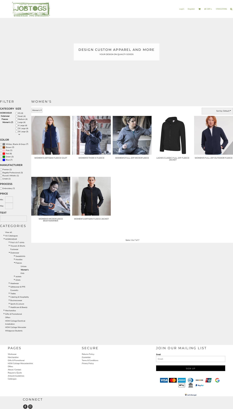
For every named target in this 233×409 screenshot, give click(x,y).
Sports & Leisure (17, 304)
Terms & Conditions (90, 360)
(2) (8, 147)
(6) (7, 153)
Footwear (14, 249)
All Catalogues (11, 235)
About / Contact (14, 369)
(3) (8, 156)
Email (158, 354)
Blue (8, 160)
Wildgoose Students (14, 330)
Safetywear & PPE (17, 287)
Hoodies (19, 259)
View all (8, 232)
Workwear (12, 354)
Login (181, 9)
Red (7, 153)
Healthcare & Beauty (18, 307)
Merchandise (10, 310)
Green (8, 156)
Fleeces (5, 119)
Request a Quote (15, 373)
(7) (15, 144)
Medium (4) (23, 119)
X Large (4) (22, 125)
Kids (22, 273)
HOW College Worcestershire (20, 363)
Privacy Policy (88, 363)
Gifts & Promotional (13, 314)
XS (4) (20, 113)
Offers (7, 317)
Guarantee (86, 357)
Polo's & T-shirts (17, 242)
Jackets (18, 276)
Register (191, 9)
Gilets (17, 280)
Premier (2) (7, 169)
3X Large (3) (23, 131)
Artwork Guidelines (16, 376)
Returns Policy (88, 354)
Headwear (14, 283)
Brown (8, 147)
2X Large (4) (23, 128)
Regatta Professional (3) (13, 172)
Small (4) (22, 116)
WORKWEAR (6, 113)
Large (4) (21, 122)
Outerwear (5, 116)
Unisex (23, 266)
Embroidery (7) (9, 188)
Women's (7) (7, 122)
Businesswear (16, 300)
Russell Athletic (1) (11, 175)
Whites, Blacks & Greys (15, 144)
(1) (7, 150)
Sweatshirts (20, 256)
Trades (13, 293)
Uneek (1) (7, 178)
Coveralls (14, 290)
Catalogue (12, 379)
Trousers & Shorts (17, 246)
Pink (8, 150)
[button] (199, 9)
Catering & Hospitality (19, 297)
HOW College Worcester (15, 327)
